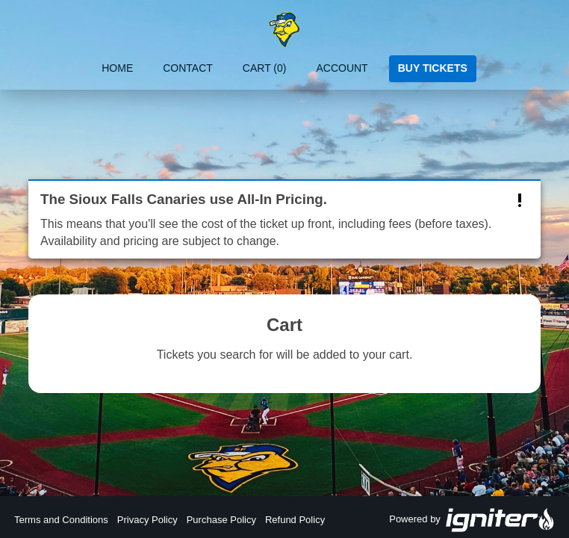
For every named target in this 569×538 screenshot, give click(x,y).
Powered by (472, 520)
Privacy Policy (147, 519)
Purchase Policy (221, 519)
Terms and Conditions (61, 519)
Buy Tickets (432, 68)
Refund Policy (295, 519)
